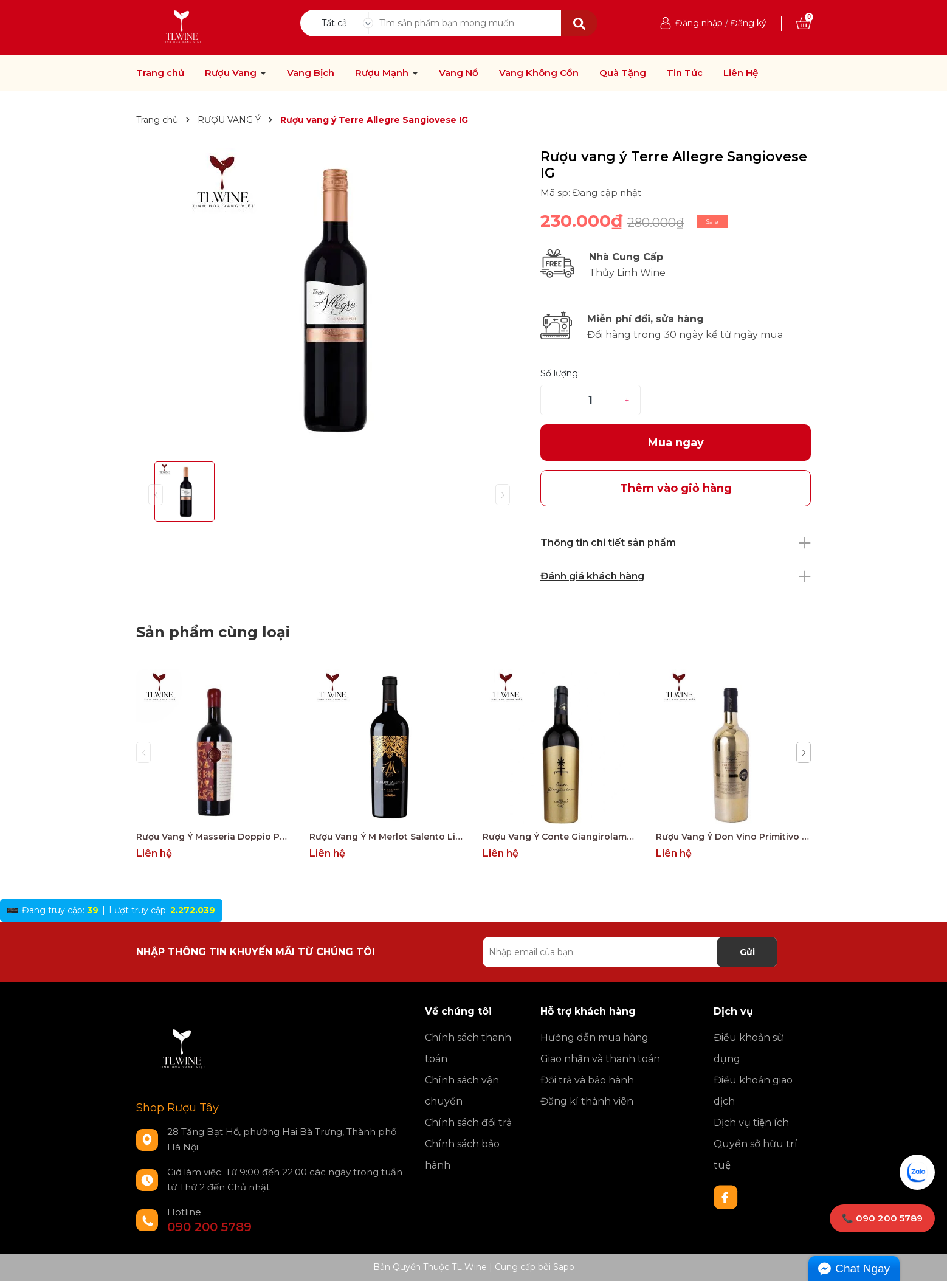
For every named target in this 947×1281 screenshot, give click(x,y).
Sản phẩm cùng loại (213, 632)
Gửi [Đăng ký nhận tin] (747, 952)
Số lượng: (560, 373)
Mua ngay (676, 442)
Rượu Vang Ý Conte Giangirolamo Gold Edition (560, 836)
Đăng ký (748, 23)
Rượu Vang (232, 72)
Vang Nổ (458, 72)
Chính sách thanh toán (468, 1048)
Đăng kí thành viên (586, 1101)
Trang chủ (160, 72)
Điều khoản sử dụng (748, 1048)
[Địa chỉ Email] (630, 952)
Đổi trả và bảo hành (587, 1080)
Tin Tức (685, 72)
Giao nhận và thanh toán (600, 1059)
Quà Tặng (622, 72)
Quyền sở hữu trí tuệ (755, 1154)
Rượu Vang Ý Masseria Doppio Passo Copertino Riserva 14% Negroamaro (213, 836)
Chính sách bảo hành (462, 1154)
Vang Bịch (310, 72)
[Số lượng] (590, 400)
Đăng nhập (699, 23)
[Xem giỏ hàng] (803, 23)
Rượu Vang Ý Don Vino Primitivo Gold (733, 836)
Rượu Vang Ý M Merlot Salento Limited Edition (386, 836)
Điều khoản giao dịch (753, 1090)
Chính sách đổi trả (468, 1122)
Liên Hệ (740, 72)
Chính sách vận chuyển (462, 1090)
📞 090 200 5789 (882, 1218)
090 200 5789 (209, 1227)
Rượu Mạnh (383, 72)
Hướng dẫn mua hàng (594, 1037)
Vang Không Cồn (539, 72)
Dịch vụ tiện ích (751, 1122)
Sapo (563, 1267)
